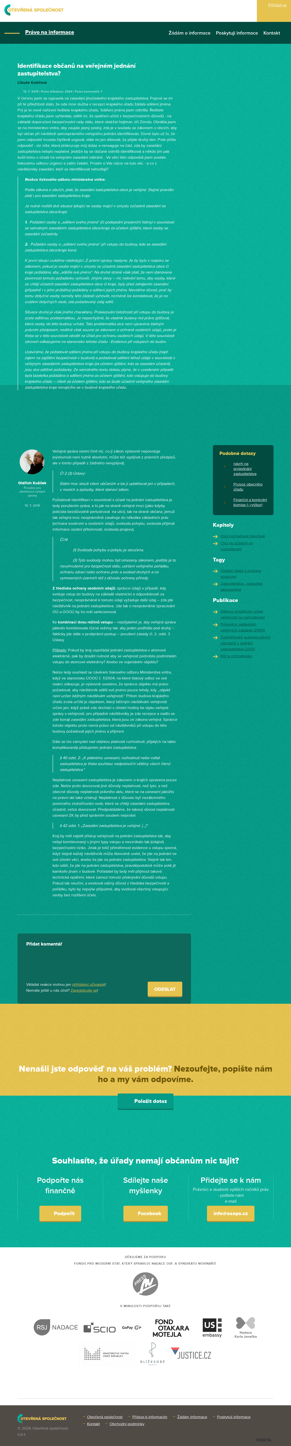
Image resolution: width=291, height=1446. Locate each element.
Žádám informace (192, 1416)
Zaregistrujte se (84, 990)
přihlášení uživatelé (88, 984)
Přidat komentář (44, 944)
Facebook (145, 1213)
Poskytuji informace (237, 33)
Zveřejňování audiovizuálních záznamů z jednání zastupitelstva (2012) (245, 643)
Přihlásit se (277, 5)
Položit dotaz (145, 1101)
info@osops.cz (231, 1213)
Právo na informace (49, 32)
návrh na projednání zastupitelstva (244, 468)
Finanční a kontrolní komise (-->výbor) (250, 502)
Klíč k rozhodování (236, 656)
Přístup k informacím (149, 1416)
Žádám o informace (189, 33)
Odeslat (165, 989)
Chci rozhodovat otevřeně (243, 536)
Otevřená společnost (105, 1416)
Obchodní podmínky (127, 1423)
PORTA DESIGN (263, 1440)
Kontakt (271, 33)
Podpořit (60, 1213)
